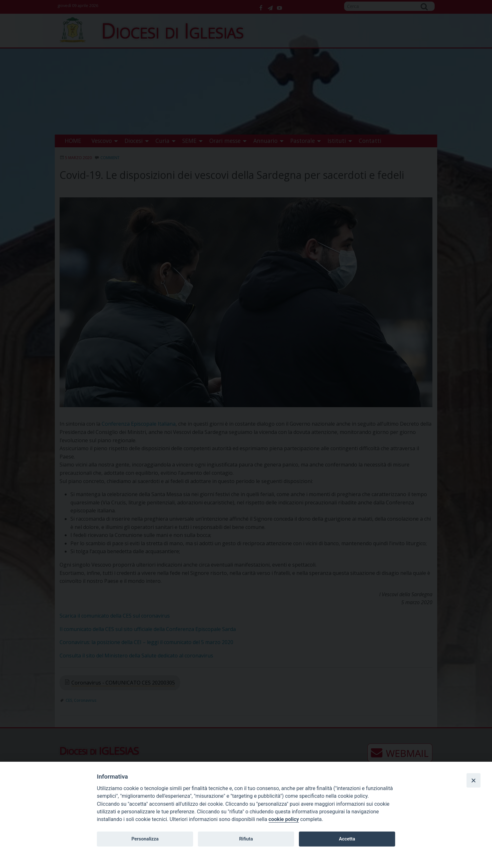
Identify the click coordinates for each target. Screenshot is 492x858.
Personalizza (144, 839)
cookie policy (284, 819)
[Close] (474, 780)
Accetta (347, 839)
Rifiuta (246, 839)
